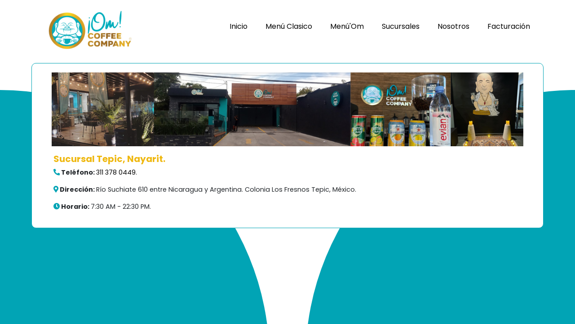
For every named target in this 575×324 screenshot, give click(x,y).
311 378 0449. (116, 172)
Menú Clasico (288, 26)
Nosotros (453, 26)
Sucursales (401, 26)
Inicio (239, 26)
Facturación (508, 26)
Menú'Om (347, 26)
